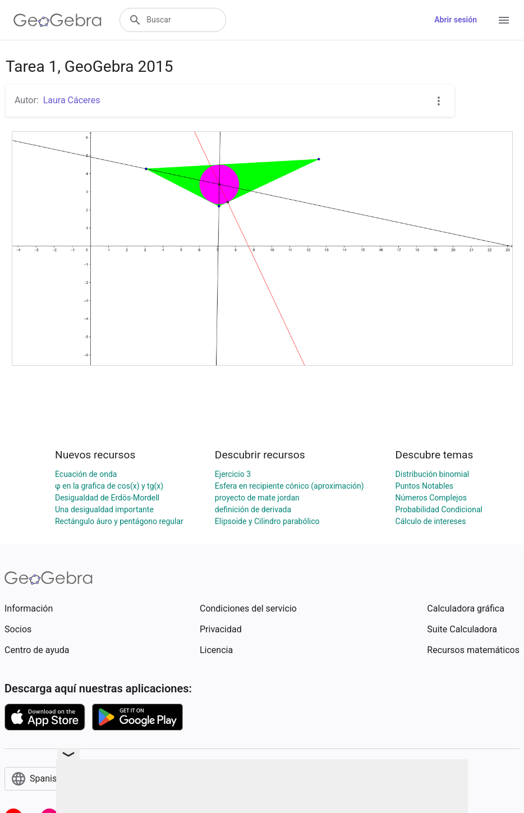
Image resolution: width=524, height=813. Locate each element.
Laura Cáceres (71, 100)
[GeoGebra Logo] (57, 20)
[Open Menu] (504, 20)
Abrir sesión (455, 19)
